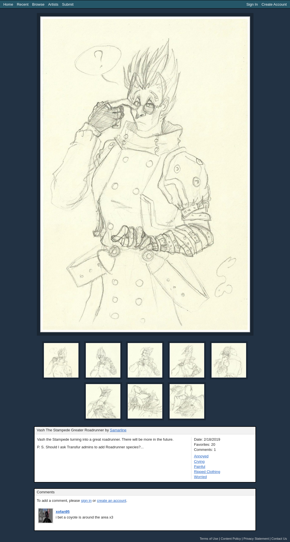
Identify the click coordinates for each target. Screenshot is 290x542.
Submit (67, 4)
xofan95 (63, 511)
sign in (86, 500)
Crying (199, 461)
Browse (38, 4)
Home (8, 4)
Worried (200, 477)
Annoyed (201, 456)
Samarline (118, 430)
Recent (22, 4)
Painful (199, 466)
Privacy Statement (256, 538)
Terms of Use (209, 538)
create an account (111, 500)
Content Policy (231, 538)
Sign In (252, 4)
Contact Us (279, 538)
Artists (53, 4)
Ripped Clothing (207, 472)
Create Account (274, 4)
